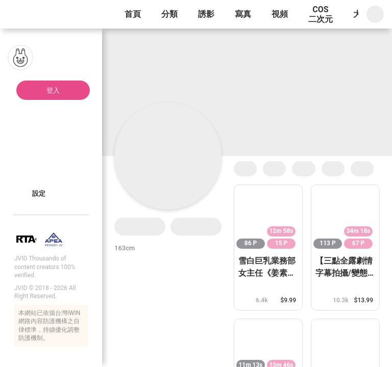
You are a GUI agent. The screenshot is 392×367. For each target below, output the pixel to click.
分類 (169, 14)
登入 (53, 90)
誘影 (206, 14)
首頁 (133, 14)
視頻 (280, 14)
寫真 (243, 14)
